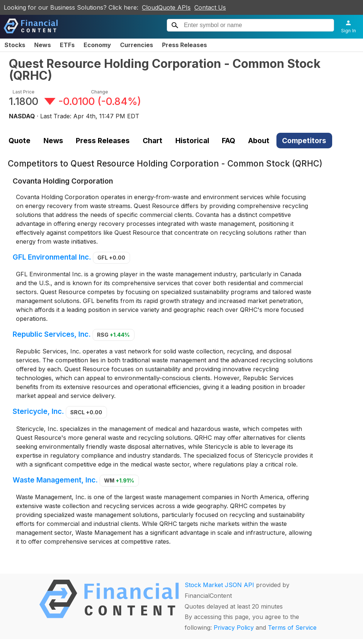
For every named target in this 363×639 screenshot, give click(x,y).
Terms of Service (292, 627)
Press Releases (184, 45)
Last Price (24, 92)
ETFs (67, 45)
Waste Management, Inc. (55, 479)
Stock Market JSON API (219, 585)
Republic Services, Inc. (52, 334)
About (258, 140)
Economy (97, 45)
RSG (113, 335)
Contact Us (210, 7)
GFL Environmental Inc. (52, 257)
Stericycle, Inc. (38, 411)
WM (119, 480)
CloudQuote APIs (166, 7)
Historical (192, 140)
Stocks (14, 45)
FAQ (228, 140)
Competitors (304, 140)
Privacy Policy (234, 627)
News (42, 45)
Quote (19, 140)
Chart (152, 140)
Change (99, 92)
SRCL (86, 412)
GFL (111, 257)
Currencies (136, 45)
